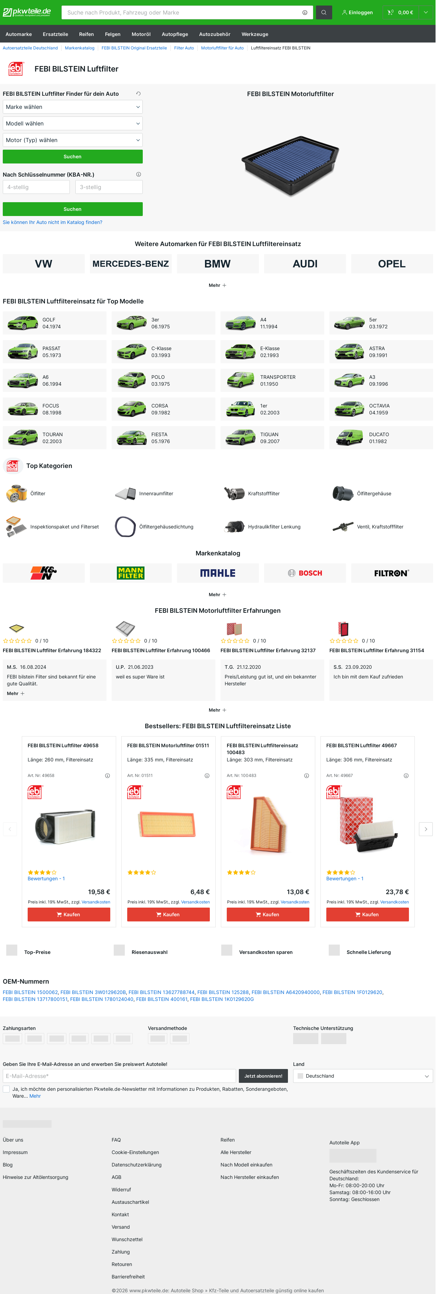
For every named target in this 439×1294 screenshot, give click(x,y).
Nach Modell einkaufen (246, 1158)
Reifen (86, 34)
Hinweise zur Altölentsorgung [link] (35, 1170)
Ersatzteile (55, 34)
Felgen (113, 34)
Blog (8, 1158)
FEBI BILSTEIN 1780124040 (101, 992)
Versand (121, 1220)
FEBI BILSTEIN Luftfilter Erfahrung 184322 (52, 650)
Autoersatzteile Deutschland (30, 47)
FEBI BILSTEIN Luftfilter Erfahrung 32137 (268, 650)
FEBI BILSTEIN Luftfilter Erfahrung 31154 (376, 650)
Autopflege (175, 34)
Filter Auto (184, 47)
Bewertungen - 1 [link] (46, 871)
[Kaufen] (69, 908)
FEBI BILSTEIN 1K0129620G (222, 992)
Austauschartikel (130, 1195)
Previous (10, 822)
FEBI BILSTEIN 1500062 (30, 985)
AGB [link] (116, 1170)
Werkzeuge (255, 34)
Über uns (13, 1133)
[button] (305, 12)
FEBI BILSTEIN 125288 (223, 985)
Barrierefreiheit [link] (128, 1270)
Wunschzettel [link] (127, 1232)
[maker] (73, 107)
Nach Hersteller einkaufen (250, 1170)
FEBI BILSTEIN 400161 (161, 992)
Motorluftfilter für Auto (222, 47)
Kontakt (120, 1207)
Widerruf (121, 1182)
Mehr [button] (35, 1089)
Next (426, 822)
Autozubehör (215, 34)
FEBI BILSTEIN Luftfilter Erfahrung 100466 (161, 650)
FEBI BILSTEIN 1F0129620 (352, 985)
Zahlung (121, 1245)
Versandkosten (96, 895)
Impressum (15, 1145)
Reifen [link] (228, 1133)
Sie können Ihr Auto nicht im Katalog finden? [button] (52, 222)
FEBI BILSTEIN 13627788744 (162, 985)
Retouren (122, 1257)
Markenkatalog (79, 47)
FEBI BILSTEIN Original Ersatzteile (134, 47)
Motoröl (141, 34)
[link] (408, 12)
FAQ (116, 1133)
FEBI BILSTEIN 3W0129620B (93, 985)
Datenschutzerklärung (137, 1158)
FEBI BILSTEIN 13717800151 (35, 992)
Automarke (19, 34)
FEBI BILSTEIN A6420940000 (286, 985)
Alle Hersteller (236, 1145)
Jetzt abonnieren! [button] (263, 1069)
